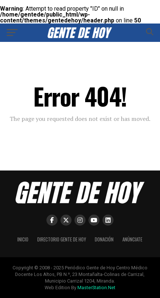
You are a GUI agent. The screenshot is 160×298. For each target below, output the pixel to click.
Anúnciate (132, 239)
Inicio (22, 239)
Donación (104, 239)
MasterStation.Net (96, 287)
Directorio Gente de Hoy (61, 239)
